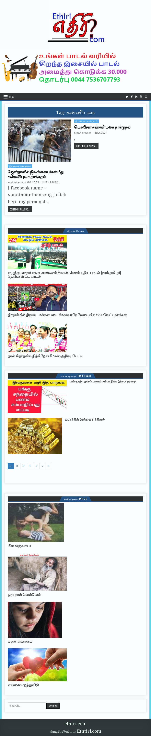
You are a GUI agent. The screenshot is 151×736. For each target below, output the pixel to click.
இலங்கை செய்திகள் (86, 121)
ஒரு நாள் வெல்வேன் (24, 595)
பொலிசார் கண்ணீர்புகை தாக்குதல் (102, 127)
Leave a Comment (51, 182)
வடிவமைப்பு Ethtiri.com (75, 731)
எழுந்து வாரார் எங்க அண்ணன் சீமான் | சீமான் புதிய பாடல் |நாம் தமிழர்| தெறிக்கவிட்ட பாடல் (64, 275)
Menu (11, 97)
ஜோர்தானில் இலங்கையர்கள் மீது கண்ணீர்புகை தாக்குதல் (35, 174)
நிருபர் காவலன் (82, 132)
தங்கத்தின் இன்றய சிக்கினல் (85, 419)
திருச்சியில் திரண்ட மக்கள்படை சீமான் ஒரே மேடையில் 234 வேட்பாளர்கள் (67, 315)
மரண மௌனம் (20, 641)
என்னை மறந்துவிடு (23, 685)
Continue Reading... (87, 146)
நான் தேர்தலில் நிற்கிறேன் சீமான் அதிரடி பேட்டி (45, 356)
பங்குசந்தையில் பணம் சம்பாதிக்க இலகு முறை (103, 381)
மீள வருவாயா (19, 546)
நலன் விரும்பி (15, 182)
